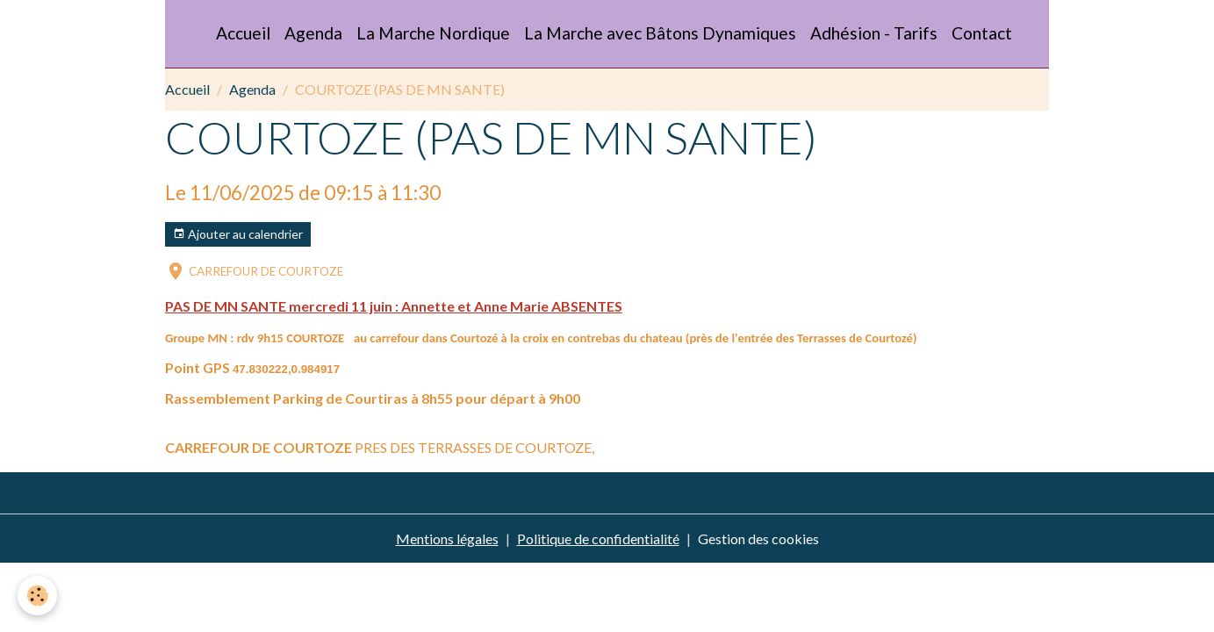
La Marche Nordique (433, 33)
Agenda (313, 33)
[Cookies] (37, 595)
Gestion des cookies (758, 538)
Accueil (243, 33)
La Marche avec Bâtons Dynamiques (660, 33)
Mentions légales (447, 538)
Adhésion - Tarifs (873, 33)
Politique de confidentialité (598, 538)
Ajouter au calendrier (238, 234)
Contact (982, 33)
